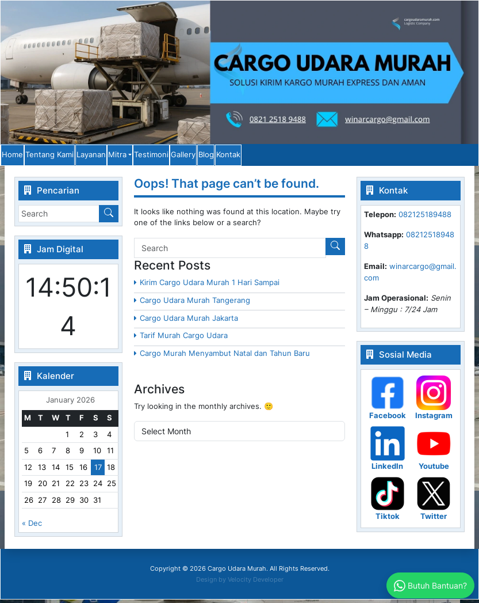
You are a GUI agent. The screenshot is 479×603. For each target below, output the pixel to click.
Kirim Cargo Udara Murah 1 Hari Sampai (209, 285)
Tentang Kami (87, 156)
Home (26, 156)
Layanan (152, 156)
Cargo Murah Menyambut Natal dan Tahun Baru (225, 356)
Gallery (317, 156)
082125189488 (424, 217)
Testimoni (261, 156)
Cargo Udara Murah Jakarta (189, 321)
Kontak (410, 156)
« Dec (32, 526)
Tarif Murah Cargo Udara (184, 338)
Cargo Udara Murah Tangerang (195, 303)
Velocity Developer (255, 583)
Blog (363, 156)
